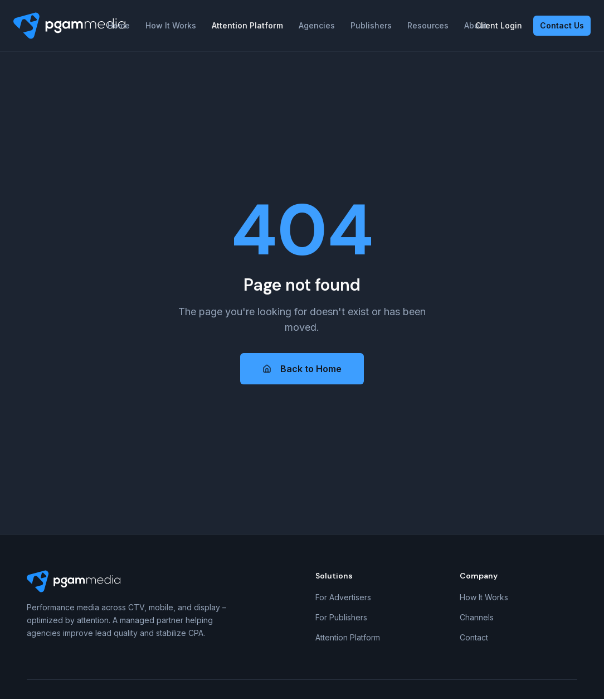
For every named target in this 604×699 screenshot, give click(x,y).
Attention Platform (247, 25)
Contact (474, 637)
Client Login (498, 25)
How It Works (170, 25)
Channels (477, 617)
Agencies (317, 25)
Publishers (371, 25)
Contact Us (562, 25)
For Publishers (341, 617)
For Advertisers (343, 597)
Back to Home (302, 368)
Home (119, 25)
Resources (428, 25)
